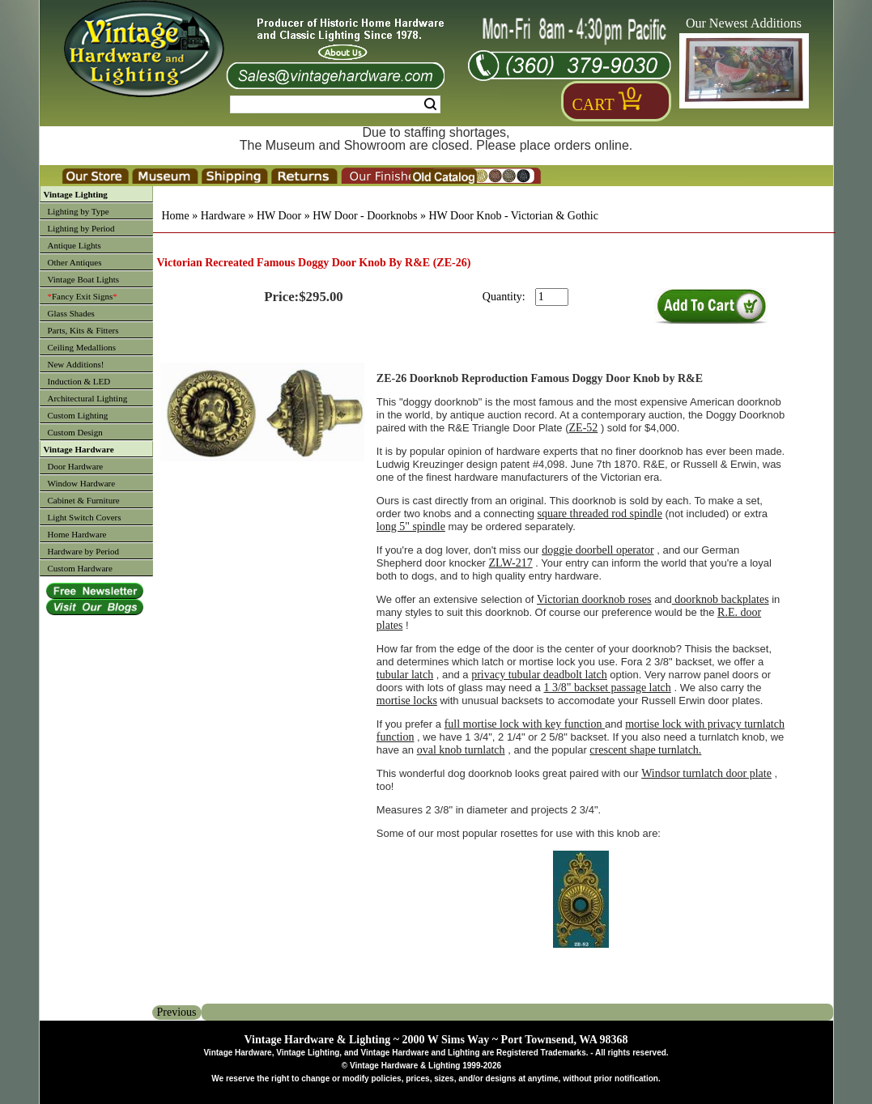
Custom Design (75, 432)
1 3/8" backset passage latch (606, 688)
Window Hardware (82, 483)
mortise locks (406, 700)
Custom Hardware (80, 568)
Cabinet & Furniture (84, 500)
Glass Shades (71, 313)
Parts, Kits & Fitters (83, 330)
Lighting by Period (81, 228)
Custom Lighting (78, 415)
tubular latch (404, 675)
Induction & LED (79, 381)
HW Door (279, 216)
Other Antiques (75, 262)
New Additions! (76, 364)
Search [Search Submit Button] (430, 104)
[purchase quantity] (551, 297)
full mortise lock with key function (525, 724)
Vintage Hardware (79, 449)
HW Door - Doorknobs (365, 216)
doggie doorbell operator (597, 550)
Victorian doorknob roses (594, 599)
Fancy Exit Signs (82, 296)
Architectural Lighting (88, 398)
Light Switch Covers (84, 517)
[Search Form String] (335, 104)
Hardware (223, 216)
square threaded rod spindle (600, 513)
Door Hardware (76, 466)
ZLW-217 (511, 563)
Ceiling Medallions (82, 347)
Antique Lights (74, 245)
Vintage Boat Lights (84, 279)
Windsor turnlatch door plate (706, 773)
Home (175, 216)
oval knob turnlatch (461, 750)
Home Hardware (77, 534)
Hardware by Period (84, 551)
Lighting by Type (78, 211)
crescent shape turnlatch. (645, 750)
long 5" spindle (410, 526)
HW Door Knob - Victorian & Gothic (513, 216)
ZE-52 (583, 428)
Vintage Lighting (76, 194)
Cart (593, 104)
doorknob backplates (720, 599)
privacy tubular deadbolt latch (539, 675)
